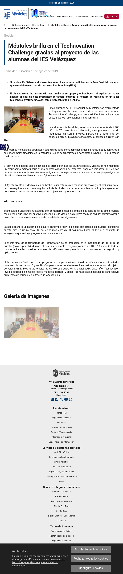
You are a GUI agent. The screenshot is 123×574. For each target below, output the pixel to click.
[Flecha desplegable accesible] (7, 147)
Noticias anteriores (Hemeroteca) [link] (28, 25)
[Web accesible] (3, 147)
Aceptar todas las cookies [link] (90, 549)
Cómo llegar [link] (61, 395)
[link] (27, 13)
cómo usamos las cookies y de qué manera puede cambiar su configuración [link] (38, 562)
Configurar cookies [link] (91, 568)
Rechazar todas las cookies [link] (91, 558)
